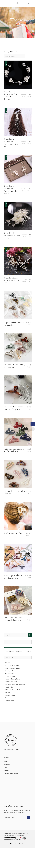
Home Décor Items (11, 681)
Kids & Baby (9, 687)
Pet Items (8, 692)
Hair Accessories (10, 676)
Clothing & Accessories (12, 671)
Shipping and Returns (11, 773)
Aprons (7, 663)
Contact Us (7, 770)
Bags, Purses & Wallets (12, 668)
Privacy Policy (19, 835)
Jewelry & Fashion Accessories (15, 684)
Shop (5, 767)
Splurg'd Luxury (10, 695)
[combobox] (14, 56)
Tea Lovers (9, 698)
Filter (29, 651)
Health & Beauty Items (12, 679)
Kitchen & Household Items (14, 690)
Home (6, 761)
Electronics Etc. (10, 673)
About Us (7, 764)
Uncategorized (9, 700)
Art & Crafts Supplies (12, 665)
